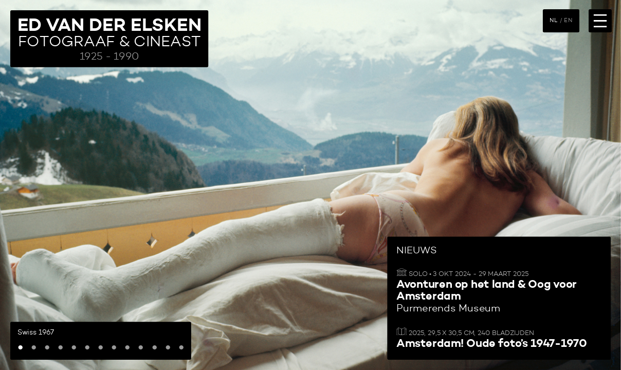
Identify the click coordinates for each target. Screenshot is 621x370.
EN (568, 20)
